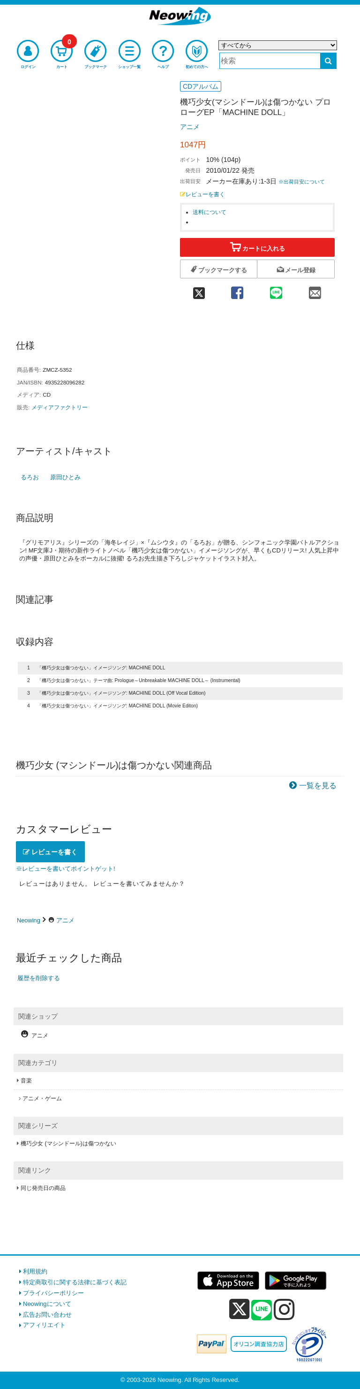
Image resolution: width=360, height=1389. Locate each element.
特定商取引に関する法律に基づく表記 (75, 1282)
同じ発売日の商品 (43, 1188)
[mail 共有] (315, 289)
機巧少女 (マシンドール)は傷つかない (68, 1143)
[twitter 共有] (199, 289)
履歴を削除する (38, 978)
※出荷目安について (301, 181)
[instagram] (284, 1309)
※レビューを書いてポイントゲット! (65, 868)
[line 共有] (275, 289)
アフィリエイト (44, 1324)
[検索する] (328, 61)
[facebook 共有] (237, 289)
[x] (239, 1309)
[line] (261, 1310)
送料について (209, 212)
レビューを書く (202, 194)
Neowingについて (47, 1303)
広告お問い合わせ (47, 1314)
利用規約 (35, 1271)
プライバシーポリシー (53, 1293)
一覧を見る (318, 786)
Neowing (28, 920)
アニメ (190, 126)
